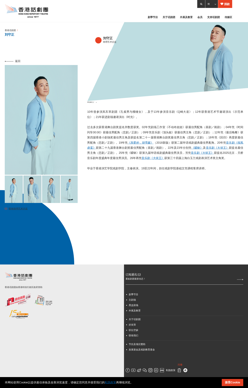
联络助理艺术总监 (16, 208)
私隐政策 (170, 370)
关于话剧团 (135, 319)
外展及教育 (135, 310)
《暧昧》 (197, 147)
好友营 (132, 324)
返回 (12, 61)
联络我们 (133, 335)
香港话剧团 (10, 30)
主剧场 (132, 299)
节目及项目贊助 (137, 344)
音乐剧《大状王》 (217, 147)
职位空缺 (133, 330)
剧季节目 (133, 294)
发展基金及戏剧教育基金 (142, 349)
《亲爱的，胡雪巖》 (140, 142)
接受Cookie (232, 382)
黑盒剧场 (133, 305)
